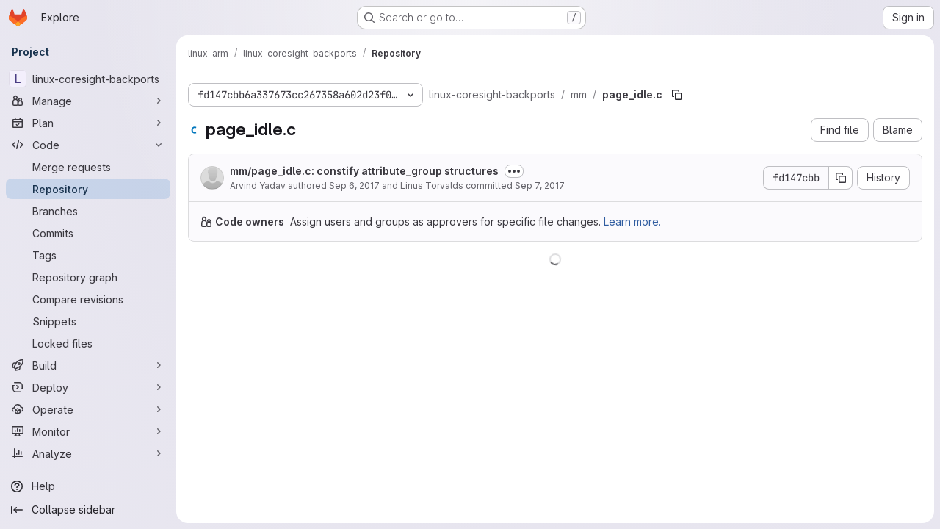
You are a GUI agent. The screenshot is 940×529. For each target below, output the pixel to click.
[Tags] (88, 255)
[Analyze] (88, 453)
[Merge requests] (88, 166)
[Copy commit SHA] (841, 178)
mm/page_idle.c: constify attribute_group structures (364, 171)
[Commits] (88, 233)
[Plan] (88, 122)
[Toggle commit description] (514, 171)
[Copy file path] (677, 95)
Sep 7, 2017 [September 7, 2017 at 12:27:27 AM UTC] (540, 185)
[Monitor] (88, 431)
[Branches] (88, 211)
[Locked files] (88, 343)
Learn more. (632, 221)
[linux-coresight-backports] (88, 78)
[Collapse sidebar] (88, 510)
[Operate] (88, 409)
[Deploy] (88, 387)
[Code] (88, 144)
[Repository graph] (88, 277)
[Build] (88, 365)
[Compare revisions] (88, 299)
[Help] (88, 486)
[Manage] (88, 100)
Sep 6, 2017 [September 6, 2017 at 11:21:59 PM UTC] (354, 185)
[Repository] (88, 189)
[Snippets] (88, 321)
